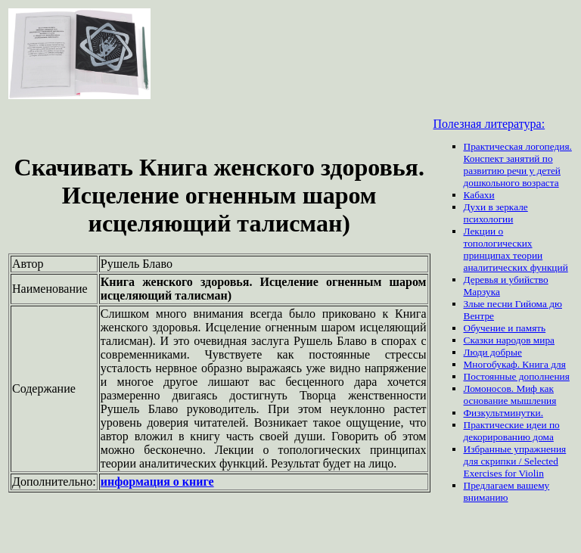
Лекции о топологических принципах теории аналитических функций (516, 249)
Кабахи (479, 194)
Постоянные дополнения (517, 376)
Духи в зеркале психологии (496, 213)
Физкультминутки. (503, 412)
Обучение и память (505, 328)
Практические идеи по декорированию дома (512, 431)
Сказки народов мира (509, 340)
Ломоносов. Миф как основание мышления (510, 394)
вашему (533, 485)
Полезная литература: (489, 123)
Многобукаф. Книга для (515, 364)
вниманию (486, 497)
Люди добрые (493, 352)
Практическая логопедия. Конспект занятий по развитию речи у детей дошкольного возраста (518, 164)
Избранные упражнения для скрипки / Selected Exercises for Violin (515, 461)
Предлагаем (490, 485)
